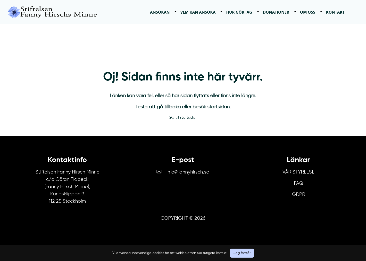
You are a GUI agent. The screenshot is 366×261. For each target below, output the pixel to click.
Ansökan (160, 12)
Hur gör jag (239, 12)
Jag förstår (241, 253)
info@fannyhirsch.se (187, 172)
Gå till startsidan (183, 118)
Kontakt (335, 12)
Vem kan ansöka (198, 12)
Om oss (307, 12)
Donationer (276, 12)
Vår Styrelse (299, 172)
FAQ (298, 183)
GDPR (298, 194)
